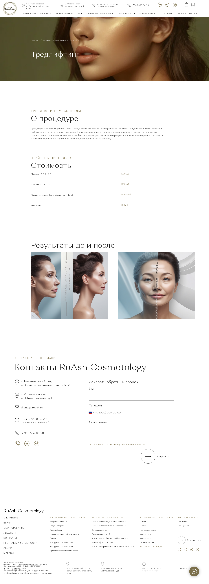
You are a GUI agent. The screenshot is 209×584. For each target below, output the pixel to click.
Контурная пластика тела (61, 546)
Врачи (8, 523)
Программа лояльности (21, 543)
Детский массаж (147, 542)
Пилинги (143, 522)
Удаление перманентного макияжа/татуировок (113, 546)
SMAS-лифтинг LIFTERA (102, 542)
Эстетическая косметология (98, 13)
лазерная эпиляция (147, 13)
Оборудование (14, 528)
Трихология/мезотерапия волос (64, 551)
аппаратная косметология (68, 13)
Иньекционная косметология (53, 40)
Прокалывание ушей (101, 534)
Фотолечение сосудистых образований (109, 526)
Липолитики (55, 538)
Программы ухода (148, 530)
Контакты (10, 538)
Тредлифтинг (56, 530)
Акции (181, 13)
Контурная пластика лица (61, 542)
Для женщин (183, 522)
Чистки (143, 526)
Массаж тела (145, 538)
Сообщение (98, 422)
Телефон (95, 405)
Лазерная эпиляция (151, 546)
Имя (92, 388)
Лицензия (10, 533)
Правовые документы (186, 568)
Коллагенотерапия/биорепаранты (65, 534)
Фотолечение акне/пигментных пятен (109, 522)
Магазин (193, 13)
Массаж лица (145, 534)
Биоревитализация (58, 522)
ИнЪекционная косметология (36, 13)
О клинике (167, 13)
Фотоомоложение (99, 530)
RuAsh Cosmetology (23, 511)
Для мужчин (183, 526)
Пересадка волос (125, 13)
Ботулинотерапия (58, 526)
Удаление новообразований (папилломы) (110, 538)
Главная (34, 40)
